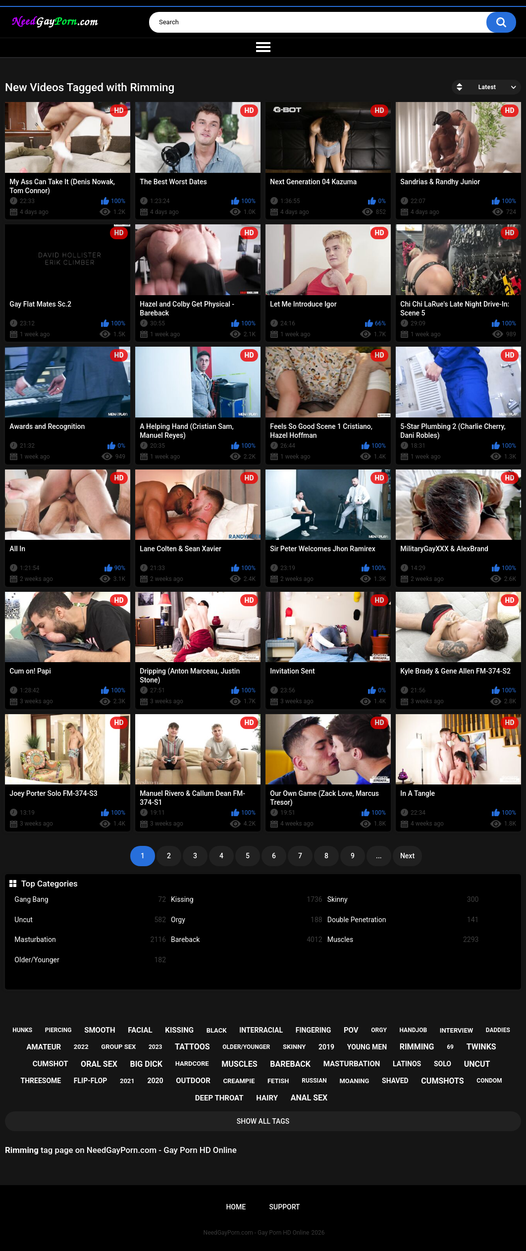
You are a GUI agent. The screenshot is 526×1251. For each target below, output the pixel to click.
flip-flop (90, 1081)
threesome (41, 1081)
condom (489, 1080)
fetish (278, 1081)
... (379, 856)
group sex (118, 1046)
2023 (155, 1046)
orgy (379, 1030)
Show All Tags (263, 1121)
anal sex (309, 1097)
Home (236, 1207)
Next (407, 856)
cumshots (442, 1081)
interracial (261, 1030)
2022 (81, 1046)
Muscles (403, 940)
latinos (407, 1064)
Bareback (246, 940)
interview (456, 1030)
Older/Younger (90, 960)
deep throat (219, 1098)
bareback (290, 1064)
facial (140, 1030)
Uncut (90, 920)
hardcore (192, 1063)
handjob (413, 1030)
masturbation (351, 1063)
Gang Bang (90, 899)
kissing (179, 1030)
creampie (239, 1081)
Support (284, 1207)
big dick (146, 1064)
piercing (58, 1030)
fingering (313, 1030)
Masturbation (90, 940)
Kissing (246, 899)
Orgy (246, 920)
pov (351, 1030)
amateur (43, 1046)
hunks (22, 1030)
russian (314, 1080)
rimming (417, 1046)
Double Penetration (403, 920)
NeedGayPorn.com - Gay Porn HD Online (257, 1232)
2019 (326, 1047)
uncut (477, 1064)
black (217, 1030)
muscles (239, 1064)
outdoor (193, 1080)
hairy (267, 1098)
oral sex (99, 1064)
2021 (127, 1081)
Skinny (403, 899)
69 (450, 1046)
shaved (395, 1081)
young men (367, 1047)
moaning (354, 1081)
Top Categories (49, 883)
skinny (294, 1046)
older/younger (246, 1046)
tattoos (192, 1046)
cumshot (50, 1063)
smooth (99, 1030)
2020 (155, 1081)
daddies (498, 1030)
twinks (481, 1046)
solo (442, 1064)
